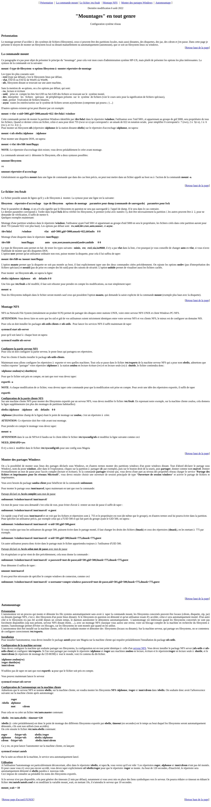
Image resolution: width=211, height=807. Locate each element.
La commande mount (67, 2)
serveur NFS (139, 648)
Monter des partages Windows (136, 2)
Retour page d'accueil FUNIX (18, 799)
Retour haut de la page (197, 47)
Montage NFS (110, 2)
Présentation (46, 2)
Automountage (163, 2)
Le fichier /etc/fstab (90, 2)
